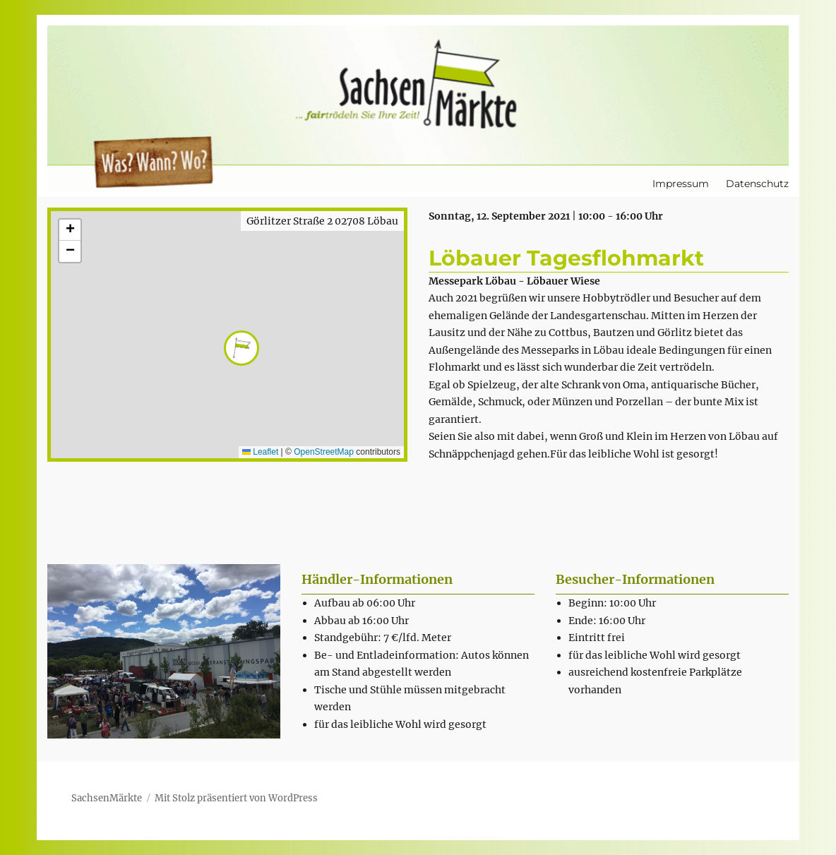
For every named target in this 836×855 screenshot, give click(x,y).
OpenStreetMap (324, 452)
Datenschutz (757, 183)
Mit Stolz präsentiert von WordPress (236, 798)
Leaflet (260, 452)
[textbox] (424, 663)
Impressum (680, 183)
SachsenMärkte (106, 798)
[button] (228, 334)
